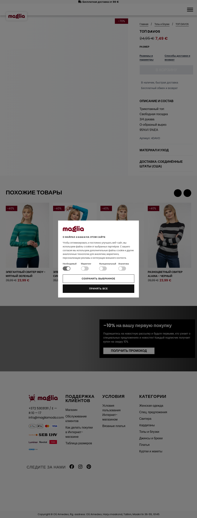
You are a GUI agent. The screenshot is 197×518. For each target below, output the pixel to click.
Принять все (98, 288)
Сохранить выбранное (98, 278)
